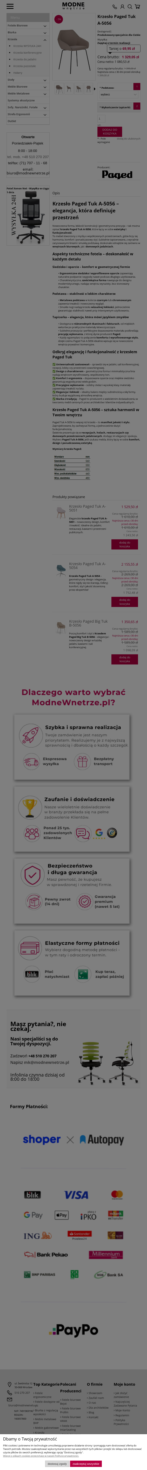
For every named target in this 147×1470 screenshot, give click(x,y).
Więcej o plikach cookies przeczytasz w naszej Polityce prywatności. (41, 1456)
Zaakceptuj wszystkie (86, 1463)
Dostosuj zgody (57, 1463)
